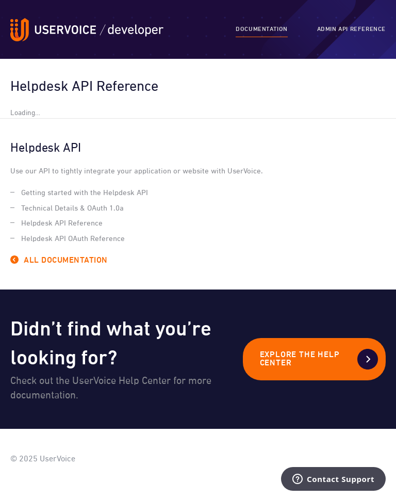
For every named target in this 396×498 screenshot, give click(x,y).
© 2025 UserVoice (42, 459)
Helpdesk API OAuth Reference (73, 239)
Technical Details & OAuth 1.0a (72, 208)
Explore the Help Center (300, 359)
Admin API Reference (351, 29)
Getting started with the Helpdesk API (84, 193)
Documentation (262, 29)
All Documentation (66, 260)
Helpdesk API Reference (62, 223)
